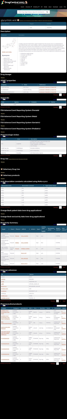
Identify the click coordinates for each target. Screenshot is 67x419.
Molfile (3, 52)
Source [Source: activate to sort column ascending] (31, 274)
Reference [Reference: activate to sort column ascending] (43, 84)
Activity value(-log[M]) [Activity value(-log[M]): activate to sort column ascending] (44, 229)
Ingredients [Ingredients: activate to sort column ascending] (24, 308)
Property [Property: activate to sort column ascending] (4, 84)
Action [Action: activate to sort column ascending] (33, 229)
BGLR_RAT (23, 253)
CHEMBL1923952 (5, 298)
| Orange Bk (44, 20)
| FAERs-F (36, 20)
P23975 (39, 16)
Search (22, 6)
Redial (45, 6)
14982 (2, 281)
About (50, 6)
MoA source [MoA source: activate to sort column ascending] (64, 229)
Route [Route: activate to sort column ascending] (48, 308)
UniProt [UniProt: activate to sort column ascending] (24, 229)
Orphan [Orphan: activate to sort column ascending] (53, 102)
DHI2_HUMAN (24, 236)
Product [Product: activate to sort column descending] (4, 308)
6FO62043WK (4, 288)
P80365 (17, 236)
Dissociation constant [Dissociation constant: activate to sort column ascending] (28, 185)
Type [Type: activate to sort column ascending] (38, 229)
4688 (2, 284)
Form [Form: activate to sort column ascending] (35, 308)
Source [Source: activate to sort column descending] (4, 139)
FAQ (65, 6)
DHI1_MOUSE (24, 258)
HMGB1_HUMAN (25, 248)
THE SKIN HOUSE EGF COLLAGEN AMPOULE (5, 333)
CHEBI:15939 (4, 295)
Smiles (10, 52)
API (41, 6)
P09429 (17, 248)
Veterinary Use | (22, 20)
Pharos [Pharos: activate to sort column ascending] (18, 229)
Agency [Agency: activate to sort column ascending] (16, 102)
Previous (56, 94)
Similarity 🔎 (36, 6)
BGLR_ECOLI (24, 263)
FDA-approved (28, 14)
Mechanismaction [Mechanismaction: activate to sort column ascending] (51, 229)
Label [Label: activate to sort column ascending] (63, 308)
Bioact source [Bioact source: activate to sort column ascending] (58, 229)
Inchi (7, 52)
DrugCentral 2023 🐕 (16, 2)
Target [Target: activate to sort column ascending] (3, 229)
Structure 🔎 (29, 6)
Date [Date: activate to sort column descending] (3, 102)
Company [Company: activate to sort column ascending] (34, 102)
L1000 (60, 6)
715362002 (3, 291)
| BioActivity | (49, 20)
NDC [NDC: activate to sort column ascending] (30, 308)
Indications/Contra (30, 20)
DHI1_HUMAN (24, 242)
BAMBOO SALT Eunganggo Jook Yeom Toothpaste (5, 317)
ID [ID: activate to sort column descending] (2, 274)
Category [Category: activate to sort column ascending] (15, 308)
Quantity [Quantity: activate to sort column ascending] (42, 308)
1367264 (3, 279)
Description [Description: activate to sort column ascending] (34, 139)
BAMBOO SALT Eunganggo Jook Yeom (5, 312)
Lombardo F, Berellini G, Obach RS (47, 87)
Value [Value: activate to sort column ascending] (25, 84)
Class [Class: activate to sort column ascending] (12, 229)
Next (64, 94)
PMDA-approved (42, 14)
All (23, 14)
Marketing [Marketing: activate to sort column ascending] (57, 308)
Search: (59, 82)
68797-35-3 (4, 286)
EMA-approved (35, 14)
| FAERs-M (40, 20)
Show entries (4, 82)
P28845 (17, 242)
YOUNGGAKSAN (5, 338)
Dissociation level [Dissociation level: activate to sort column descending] (6, 185)
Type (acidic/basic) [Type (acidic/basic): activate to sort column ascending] (50, 185)
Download (55, 6)
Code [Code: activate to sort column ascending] (18, 139)
